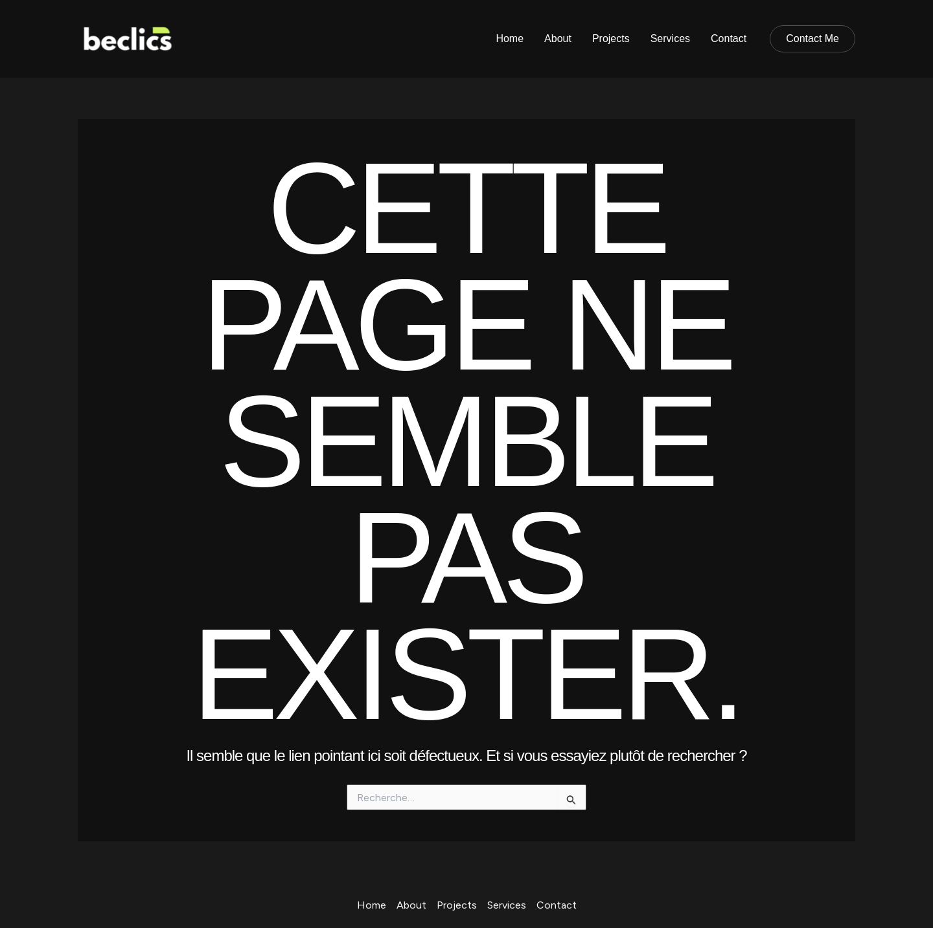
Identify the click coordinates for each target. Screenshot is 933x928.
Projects (611, 38)
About (557, 38)
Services (670, 38)
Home (510, 38)
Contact (728, 38)
